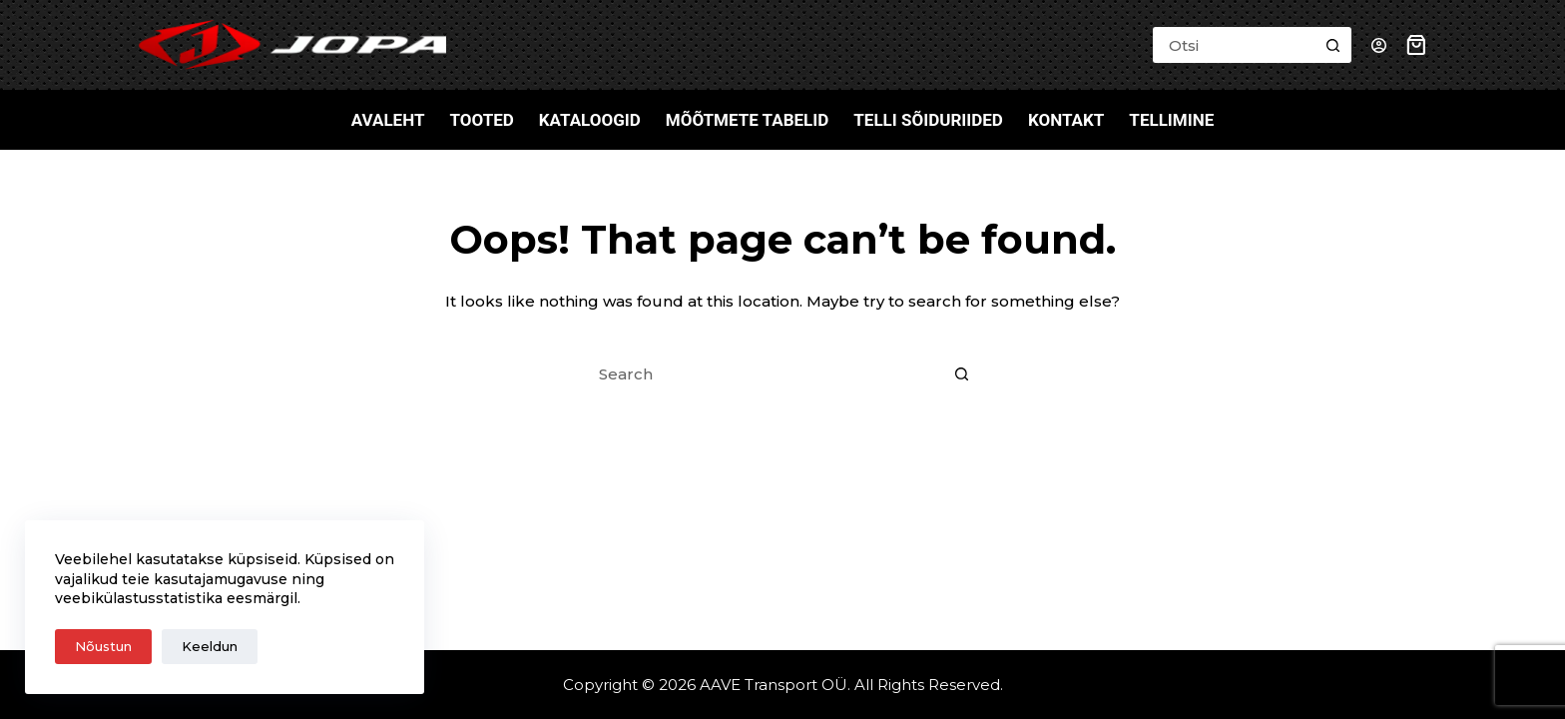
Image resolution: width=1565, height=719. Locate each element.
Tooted (481, 120)
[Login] (1378, 45)
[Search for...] (1234, 45)
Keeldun (210, 646)
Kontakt (1066, 120)
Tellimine (1171, 120)
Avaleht (388, 120)
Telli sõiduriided (928, 120)
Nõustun (103, 646)
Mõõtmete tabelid (747, 120)
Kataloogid (590, 120)
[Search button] (1333, 45)
